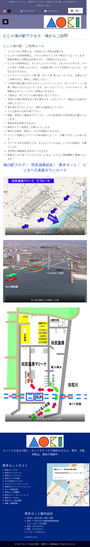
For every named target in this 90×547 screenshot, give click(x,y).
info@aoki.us (55, 11)
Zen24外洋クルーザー (14, 481)
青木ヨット (68, 165)
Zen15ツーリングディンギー (17, 484)
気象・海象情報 (11, 503)
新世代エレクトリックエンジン (18, 487)
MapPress (78, 505)
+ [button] (87, 497)
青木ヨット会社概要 (13, 500)
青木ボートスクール (38, 2)
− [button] (87, 500)
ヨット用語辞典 (11, 489)
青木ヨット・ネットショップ (17, 495)
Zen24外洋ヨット (73, 2)
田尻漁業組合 (42, 165)
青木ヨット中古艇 (56, 2)
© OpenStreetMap (86, 505)
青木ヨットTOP (11, 470)
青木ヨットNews (46, 5)
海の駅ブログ (14, 165)
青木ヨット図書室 (12, 492)
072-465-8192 (29, 11)
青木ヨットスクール (20, 2)
